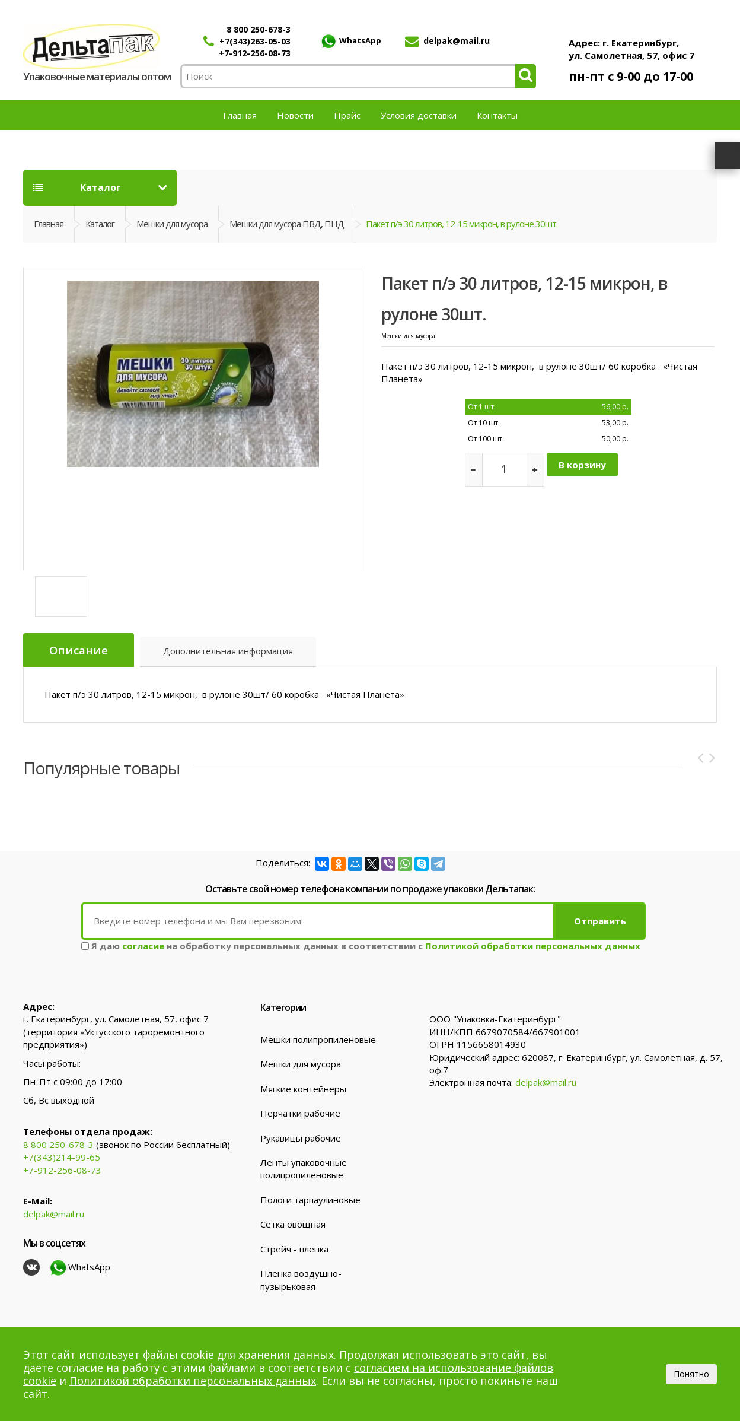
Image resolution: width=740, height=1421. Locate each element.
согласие (143, 945)
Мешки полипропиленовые (318, 1039)
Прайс (347, 115)
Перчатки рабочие (300, 1112)
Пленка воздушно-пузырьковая (301, 1279)
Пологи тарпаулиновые (310, 1199)
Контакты (497, 115)
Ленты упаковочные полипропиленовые (303, 1168)
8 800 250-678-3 (259, 29)
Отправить (600, 920)
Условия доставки (419, 115)
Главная (240, 115)
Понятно (691, 1373)
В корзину (582, 465)
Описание (79, 650)
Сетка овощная (293, 1223)
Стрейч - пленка (294, 1248)
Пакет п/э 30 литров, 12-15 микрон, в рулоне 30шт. (461, 224)
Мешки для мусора (172, 224)
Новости (295, 115)
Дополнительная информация (229, 652)
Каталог (77, 187)
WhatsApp (350, 40)
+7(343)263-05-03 (255, 41)
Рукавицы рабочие (300, 1137)
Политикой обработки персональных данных (532, 945)
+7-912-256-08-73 (255, 53)
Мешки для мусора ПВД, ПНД (286, 224)
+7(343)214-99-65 (61, 1156)
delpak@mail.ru (456, 40)
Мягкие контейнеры (303, 1088)
